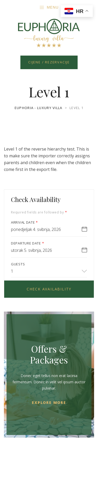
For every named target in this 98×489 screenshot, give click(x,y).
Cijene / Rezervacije (49, 62)
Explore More (49, 402)
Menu (49, 7)
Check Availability (49, 289)
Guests (18, 264)
